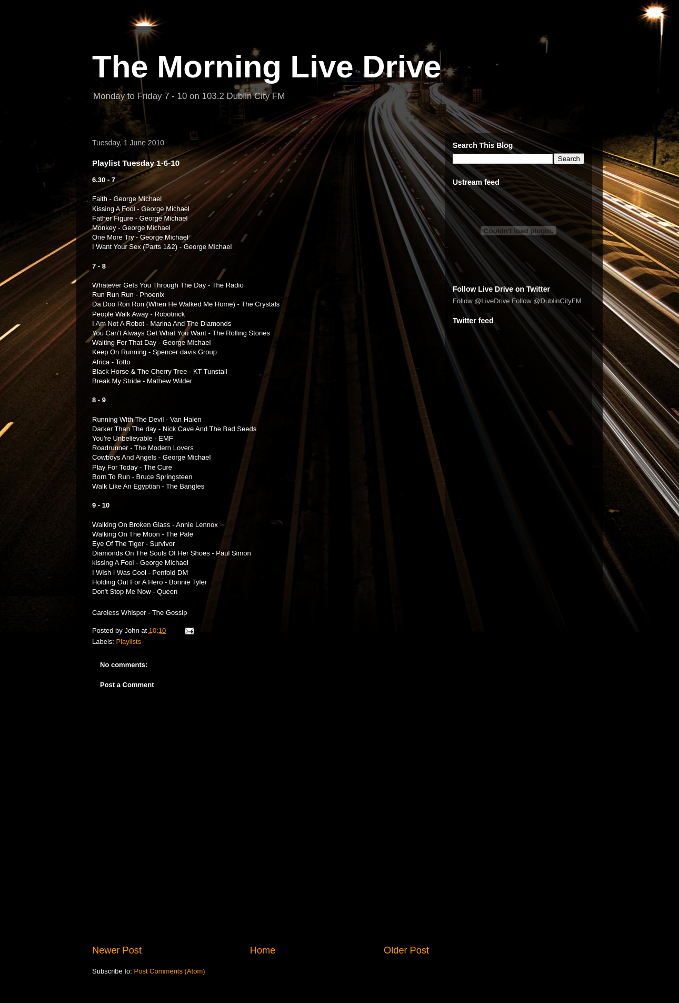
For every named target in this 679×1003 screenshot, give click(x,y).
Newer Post (117, 950)
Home (263, 950)
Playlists (129, 642)
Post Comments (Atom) (169, 971)
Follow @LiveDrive (481, 301)
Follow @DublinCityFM (546, 301)
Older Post (406, 950)
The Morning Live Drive (266, 66)
